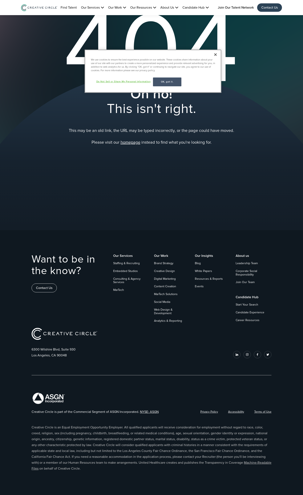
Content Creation (165, 286)
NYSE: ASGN (149, 412)
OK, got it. (167, 81)
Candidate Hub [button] (193, 7)
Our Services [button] (90, 7)
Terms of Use (262, 411)
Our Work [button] (115, 7)
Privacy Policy (209, 411)
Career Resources (247, 320)
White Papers (203, 271)
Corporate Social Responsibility (246, 273)
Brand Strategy (163, 263)
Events (199, 286)
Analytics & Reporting (168, 320)
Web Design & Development (163, 311)
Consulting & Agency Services (127, 280)
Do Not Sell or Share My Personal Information (123, 81)
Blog (198, 263)
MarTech (118, 290)
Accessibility (236, 411)
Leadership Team (247, 263)
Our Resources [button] (141, 7)
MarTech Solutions (166, 294)
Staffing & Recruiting (126, 263)
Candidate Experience (250, 312)
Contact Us (269, 7)
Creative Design (164, 271)
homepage (130, 142)
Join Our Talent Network (236, 7)
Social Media (162, 302)
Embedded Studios (125, 271)
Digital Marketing (165, 278)
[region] (153, 71)
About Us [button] (167, 7)
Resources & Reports (209, 278)
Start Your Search (247, 304)
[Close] (215, 54)
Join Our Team (245, 282)
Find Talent (69, 7)
